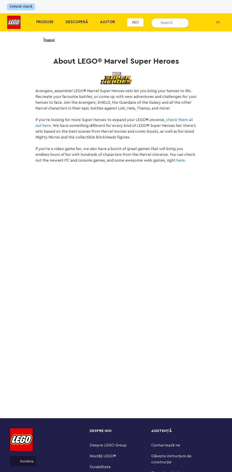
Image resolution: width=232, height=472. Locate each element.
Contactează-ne (165, 445)
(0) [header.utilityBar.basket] (214, 22)
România (23, 461)
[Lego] (13, 22)
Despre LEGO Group (108, 445)
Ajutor (107, 22)
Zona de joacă (21, 6)
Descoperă (77, 22)
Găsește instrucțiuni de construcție (171, 459)
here (180, 160)
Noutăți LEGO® (103, 456)
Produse (45, 22)
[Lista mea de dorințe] (200, 22)
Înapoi (46, 40)
